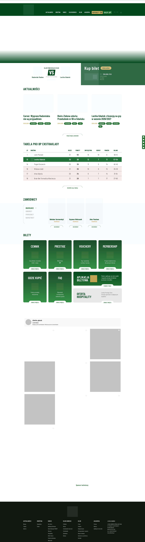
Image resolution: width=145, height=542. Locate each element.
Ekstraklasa (33, 126)
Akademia (87, 12)
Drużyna (58, 12)
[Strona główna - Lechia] (28, 10)
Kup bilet (95, 12)
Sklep (106, 12)
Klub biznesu (73, 12)
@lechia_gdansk (37, 320)
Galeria (74, 126)
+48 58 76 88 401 (112, 531)
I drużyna (40, 126)
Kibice (64, 12)
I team (80, 126)
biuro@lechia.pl (111, 533)
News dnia (47, 126)
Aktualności (49, 12)
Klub (80, 12)
